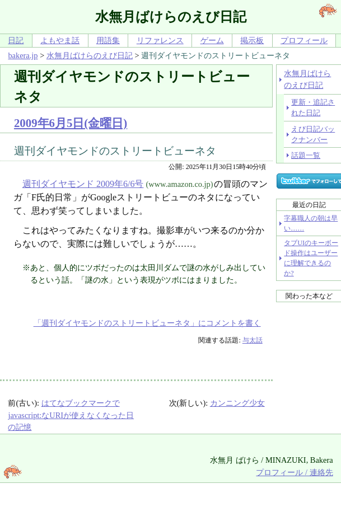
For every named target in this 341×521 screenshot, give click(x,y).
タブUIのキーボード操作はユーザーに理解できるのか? (311, 258)
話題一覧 (305, 155)
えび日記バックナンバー (313, 134)
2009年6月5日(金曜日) (70, 122)
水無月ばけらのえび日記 (89, 55)
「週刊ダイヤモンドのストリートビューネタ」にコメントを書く (147, 322)
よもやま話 (60, 40)
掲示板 (252, 40)
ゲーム (212, 40)
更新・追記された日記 (313, 107)
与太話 (252, 340)
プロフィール (304, 40)
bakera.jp (23, 55)
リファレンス (160, 40)
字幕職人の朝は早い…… (311, 223)
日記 (16, 40)
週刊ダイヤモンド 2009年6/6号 (82, 184)
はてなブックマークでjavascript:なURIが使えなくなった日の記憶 (71, 414)
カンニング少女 (237, 402)
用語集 (108, 40)
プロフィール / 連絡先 (294, 472)
